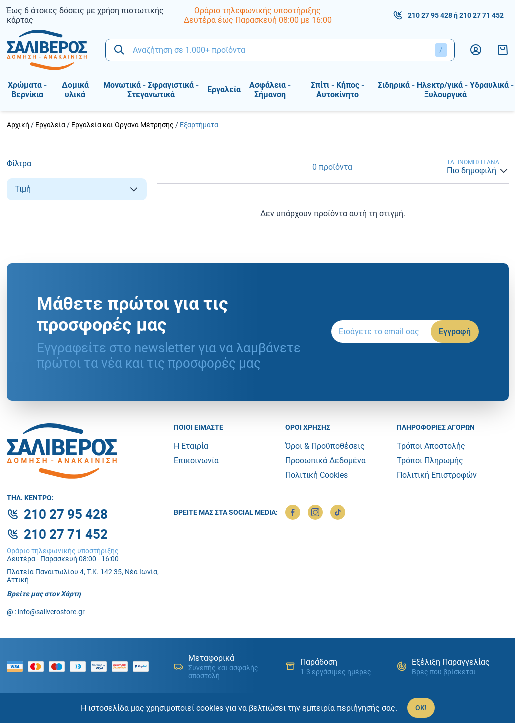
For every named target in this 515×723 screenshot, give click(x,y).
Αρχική (18, 125)
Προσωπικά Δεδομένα (325, 460)
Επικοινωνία (196, 460)
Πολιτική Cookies (316, 475)
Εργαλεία (50, 125)
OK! (421, 708)
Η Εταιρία (191, 446)
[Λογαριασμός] (476, 50)
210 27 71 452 (481, 15)
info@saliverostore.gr (51, 612)
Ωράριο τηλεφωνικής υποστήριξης (257, 10)
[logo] (48, 50)
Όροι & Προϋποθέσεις (325, 446)
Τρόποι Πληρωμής (430, 460)
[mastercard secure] (122, 666)
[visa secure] (101, 666)
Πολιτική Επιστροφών (437, 475)
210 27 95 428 (430, 15)
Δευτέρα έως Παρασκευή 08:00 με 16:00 (258, 20)
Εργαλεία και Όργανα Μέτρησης (122, 125)
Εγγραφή (455, 331)
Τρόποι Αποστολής (431, 446)
